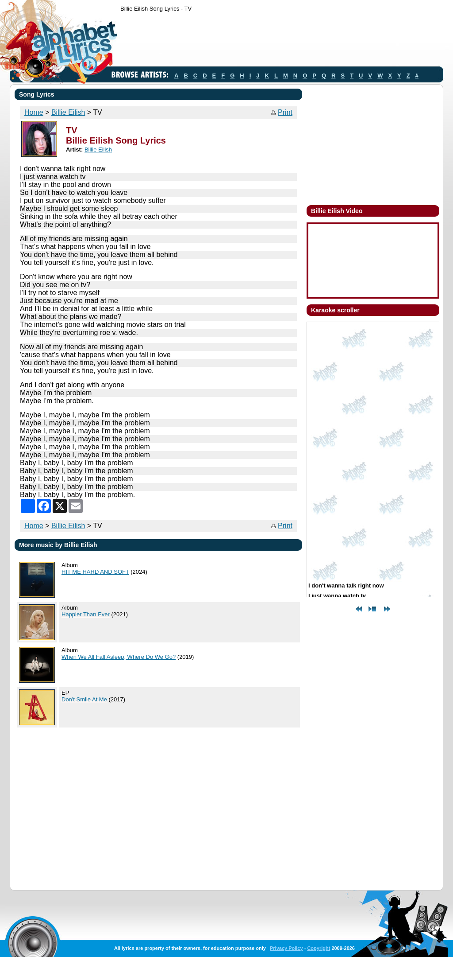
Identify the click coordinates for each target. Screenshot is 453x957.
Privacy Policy (286, 948)
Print (285, 112)
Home (33, 112)
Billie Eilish (68, 112)
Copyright (318, 948)
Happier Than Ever (85, 614)
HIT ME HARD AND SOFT (95, 571)
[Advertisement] (281, 41)
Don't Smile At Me (84, 699)
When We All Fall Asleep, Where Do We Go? (118, 657)
